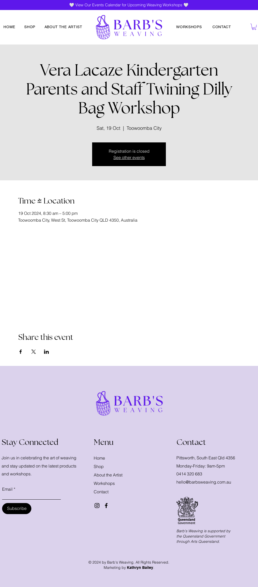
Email (7, 489)
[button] (254, 27)
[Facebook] (106, 505)
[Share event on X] (33, 352)
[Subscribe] (16, 508)
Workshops (104, 483)
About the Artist (108, 474)
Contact (101, 491)
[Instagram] (97, 505)
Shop (99, 466)
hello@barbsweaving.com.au (203, 482)
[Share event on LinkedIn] (46, 352)
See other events (129, 157)
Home (99, 458)
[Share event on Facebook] (20, 352)
